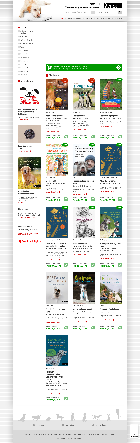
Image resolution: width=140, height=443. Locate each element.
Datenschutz (78, 438)
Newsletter (68, 425)
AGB (70, 438)
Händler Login (99, 425)
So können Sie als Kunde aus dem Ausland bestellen (28, 234)
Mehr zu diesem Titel (52, 131)
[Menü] (137, 425)
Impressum (61, 438)
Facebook (38, 425)
